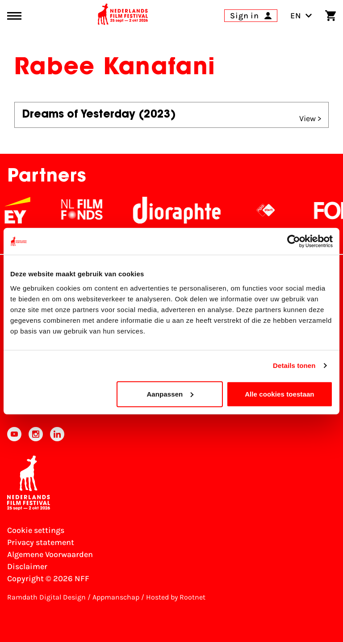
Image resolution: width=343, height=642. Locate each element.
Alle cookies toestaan (279, 393)
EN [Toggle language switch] (301, 16)
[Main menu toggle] (14, 16)
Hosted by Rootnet (175, 597)
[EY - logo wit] (23, 210)
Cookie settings (35, 530)
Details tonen (294, 365)
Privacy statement (40, 542)
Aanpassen (169, 393)
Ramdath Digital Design (46, 597)
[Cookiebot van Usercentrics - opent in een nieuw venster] (294, 241)
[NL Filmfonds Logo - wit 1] (87, 210)
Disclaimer (27, 566)
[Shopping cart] (330, 15)
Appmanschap (115, 597)
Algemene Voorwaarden (50, 554)
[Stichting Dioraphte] (182, 210)
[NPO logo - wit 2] (271, 210)
